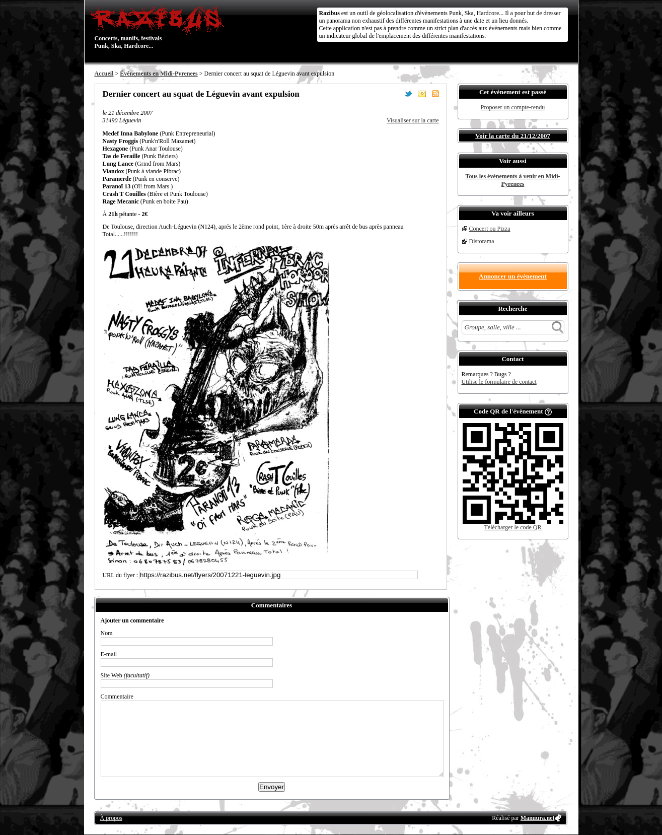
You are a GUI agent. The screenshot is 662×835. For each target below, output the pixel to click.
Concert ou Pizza (489, 228)
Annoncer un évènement (513, 276)
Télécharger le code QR (512, 527)
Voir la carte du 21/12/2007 (512, 136)
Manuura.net (538, 817)
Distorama (481, 241)
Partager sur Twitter (408, 94)
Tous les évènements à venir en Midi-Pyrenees (513, 180)
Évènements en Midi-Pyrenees (158, 73)
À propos (111, 817)
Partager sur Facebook (395, 94)
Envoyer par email (422, 94)
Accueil (104, 73)
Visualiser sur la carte (413, 120)
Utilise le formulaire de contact (499, 381)
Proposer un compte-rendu (513, 107)
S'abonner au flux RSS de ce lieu (435, 94)
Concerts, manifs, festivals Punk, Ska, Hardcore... (160, 27)
